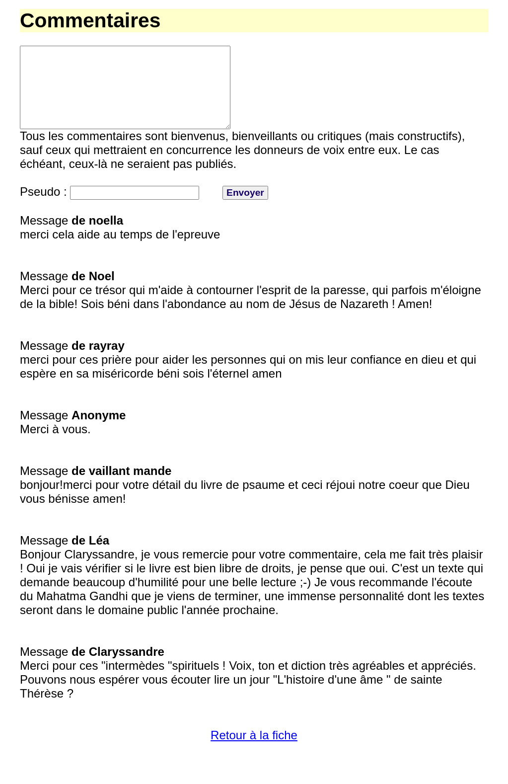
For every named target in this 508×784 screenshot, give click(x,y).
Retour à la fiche (254, 753)
